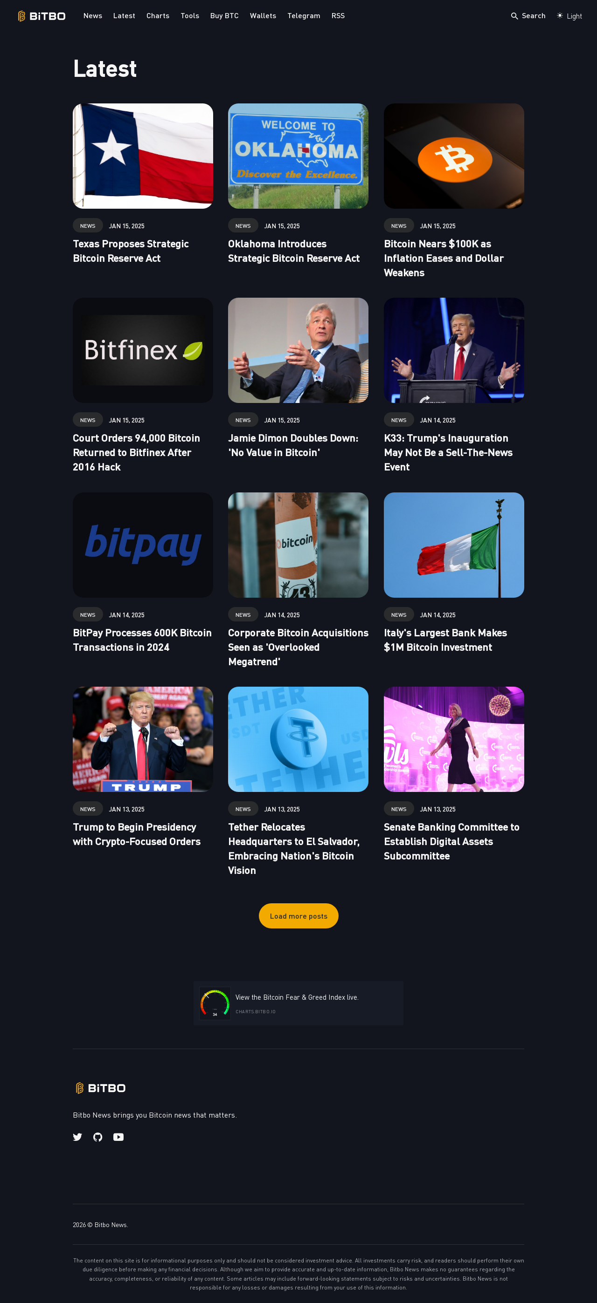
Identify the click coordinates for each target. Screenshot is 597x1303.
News (92, 15)
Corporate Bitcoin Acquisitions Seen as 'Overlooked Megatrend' (298, 646)
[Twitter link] (78, 1137)
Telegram (303, 15)
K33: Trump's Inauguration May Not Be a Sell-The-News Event (448, 451)
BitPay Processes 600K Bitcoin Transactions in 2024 (142, 639)
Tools (189, 15)
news (88, 225)
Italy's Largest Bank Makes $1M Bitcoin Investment (445, 639)
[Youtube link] (118, 1137)
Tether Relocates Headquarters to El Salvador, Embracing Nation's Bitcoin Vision (294, 847)
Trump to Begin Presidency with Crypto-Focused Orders (137, 833)
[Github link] (97, 1137)
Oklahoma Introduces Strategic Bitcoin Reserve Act (294, 250)
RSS (338, 15)
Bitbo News (110, 1224)
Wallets (263, 15)
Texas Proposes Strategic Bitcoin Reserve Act (130, 250)
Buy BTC (224, 15)
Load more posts (298, 915)
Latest (124, 15)
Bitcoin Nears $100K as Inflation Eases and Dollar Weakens (444, 257)
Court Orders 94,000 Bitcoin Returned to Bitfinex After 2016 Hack (136, 451)
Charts (157, 15)
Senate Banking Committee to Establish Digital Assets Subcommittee (452, 840)
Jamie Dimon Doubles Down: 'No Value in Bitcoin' (293, 444)
